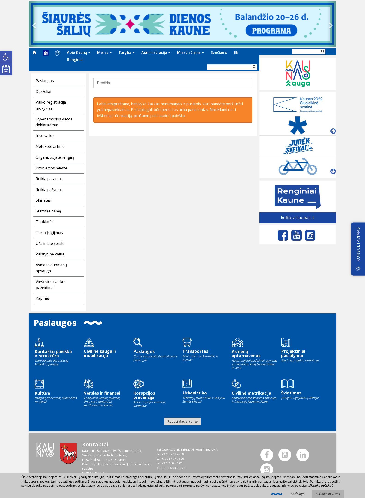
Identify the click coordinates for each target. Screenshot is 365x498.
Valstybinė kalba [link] (50, 254)
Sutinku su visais (328, 494)
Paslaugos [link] (45, 80)
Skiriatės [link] (43, 200)
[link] (6, 57)
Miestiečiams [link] (190, 52)
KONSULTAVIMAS (358, 244)
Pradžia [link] (103, 82)
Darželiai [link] (43, 91)
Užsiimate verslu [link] (50, 243)
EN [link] (236, 52)
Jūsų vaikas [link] (45, 135)
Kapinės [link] (43, 298)
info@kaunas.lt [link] (174, 468)
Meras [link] (104, 52)
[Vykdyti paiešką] (254, 67)
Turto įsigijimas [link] (49, 232)
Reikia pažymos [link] (49, 189)
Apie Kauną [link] (78, 52)
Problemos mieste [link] (51, 168)
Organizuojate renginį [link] (55, 157)
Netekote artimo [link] (50, 146)
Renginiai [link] (75, 59)
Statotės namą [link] (48, 211)
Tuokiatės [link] (44, 221)
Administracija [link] (155, 52)
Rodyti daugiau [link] (182, 421)
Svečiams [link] (219, 52)
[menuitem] (34, 52)
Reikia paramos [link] (49, 178)
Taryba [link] (126, 52)
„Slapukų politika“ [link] (320, 485)
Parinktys (297, 494)
